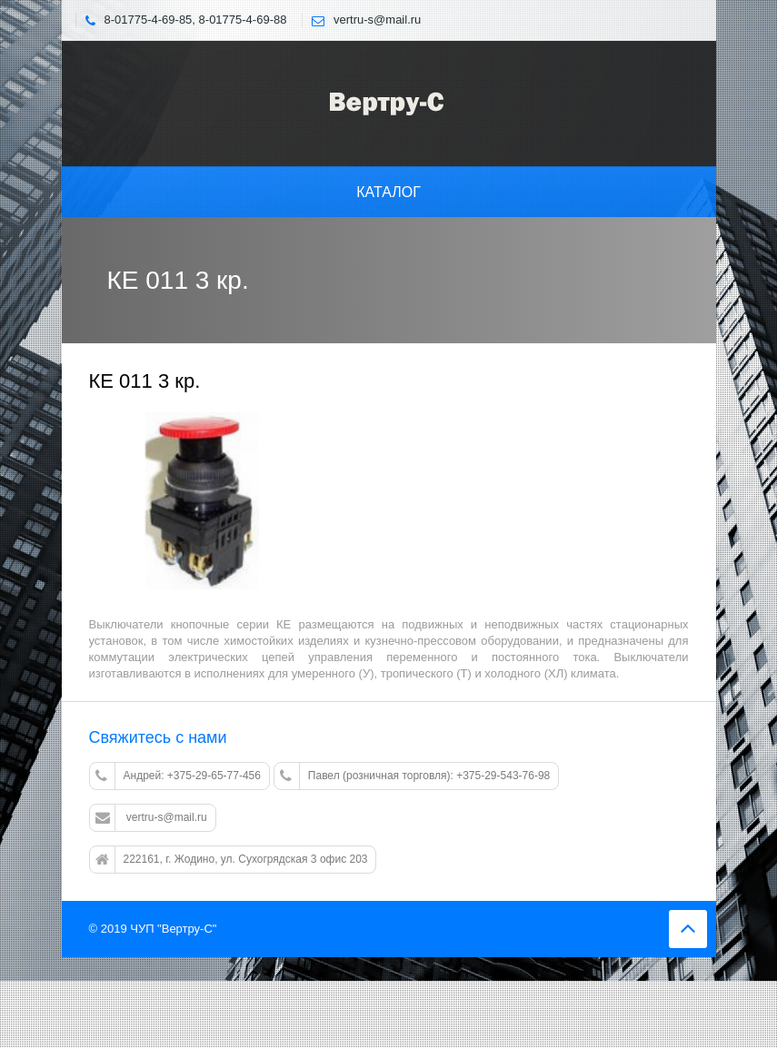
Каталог (388, 192)
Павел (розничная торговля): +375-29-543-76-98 (415, 776)
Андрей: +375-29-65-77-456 (178, 776)
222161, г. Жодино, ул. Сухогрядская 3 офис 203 (231, 860)
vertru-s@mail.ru (151, 818)
